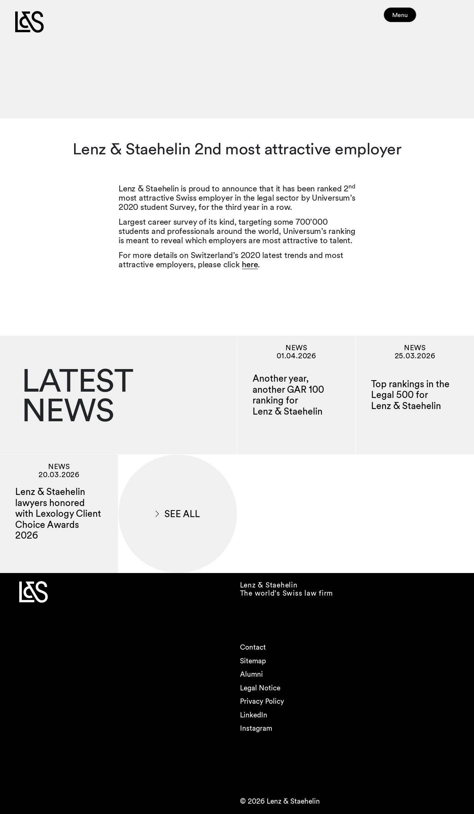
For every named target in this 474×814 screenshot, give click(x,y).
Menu (414, 18)
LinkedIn (253, 715)
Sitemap (253, 661)
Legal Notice (260, 688)
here (250, 264)
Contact (253, 647)
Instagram (256, 728)
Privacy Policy (262, 701)
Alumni (251, 674)
